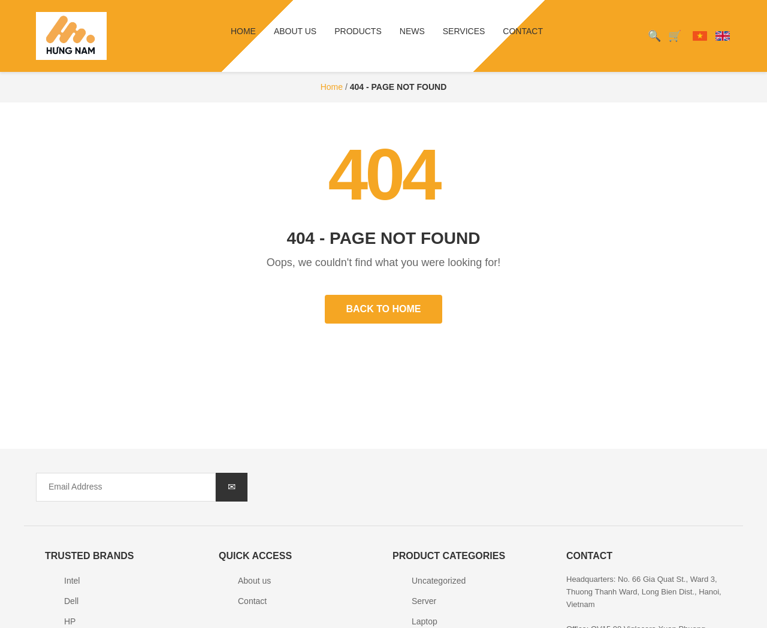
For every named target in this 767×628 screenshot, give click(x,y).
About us (295, 31)
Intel (72, 580)
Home (243, 31)
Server (424, 601)
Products (358, 31)
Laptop (424, 621)
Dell (71, 601)
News (412, 31)
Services (464, 31)
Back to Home (383, 309)
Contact (523, 31)
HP (70, 621)
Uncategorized (439, 580)
